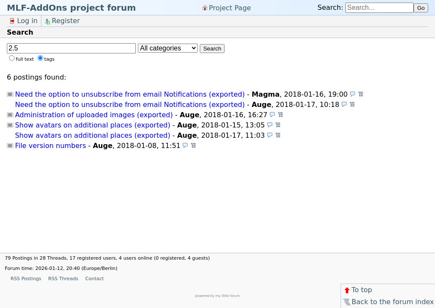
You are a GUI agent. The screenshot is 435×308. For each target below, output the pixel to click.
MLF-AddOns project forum (71, 8)
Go (421, 8)
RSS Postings (26, 278)
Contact (94, 278)
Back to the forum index (388, 302)
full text (25, 59)
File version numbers (50, 146)
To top (357, 290)
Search (212, 48)
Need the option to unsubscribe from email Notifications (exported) (130, 94)
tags (49, 59)
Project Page (230, 7)
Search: (330, 7)
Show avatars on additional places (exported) (92, 125)
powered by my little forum (217, 296)
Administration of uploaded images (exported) (94, 115)
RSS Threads (63, 278)
